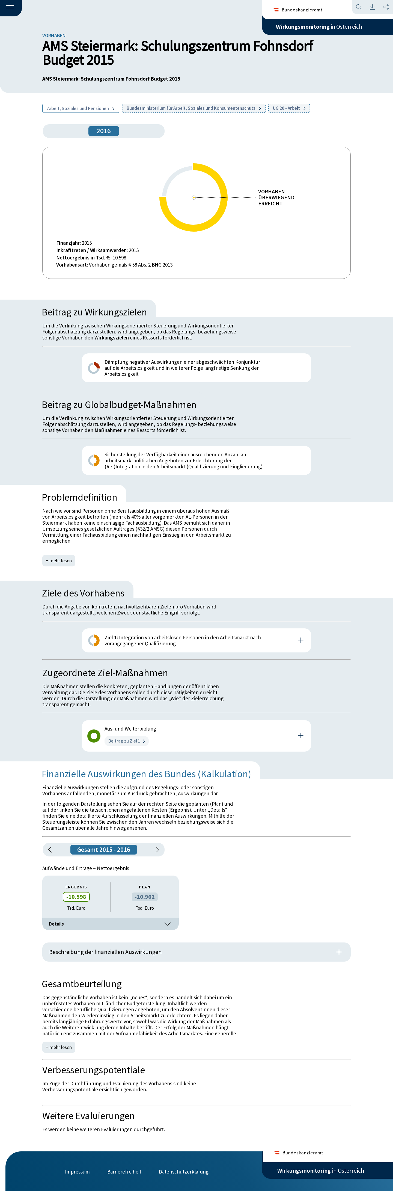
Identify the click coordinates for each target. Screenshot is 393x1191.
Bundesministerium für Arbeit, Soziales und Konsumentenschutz (194, 108)
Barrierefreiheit (124, 1171)
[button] (11, 8)
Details (110, 924)
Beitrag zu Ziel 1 (126, 741)
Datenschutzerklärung (184, 1171)
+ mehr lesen (59, 560)
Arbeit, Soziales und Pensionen (80, 108)
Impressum (77, 1171)
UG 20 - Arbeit (289, 108)
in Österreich (321, 27)
